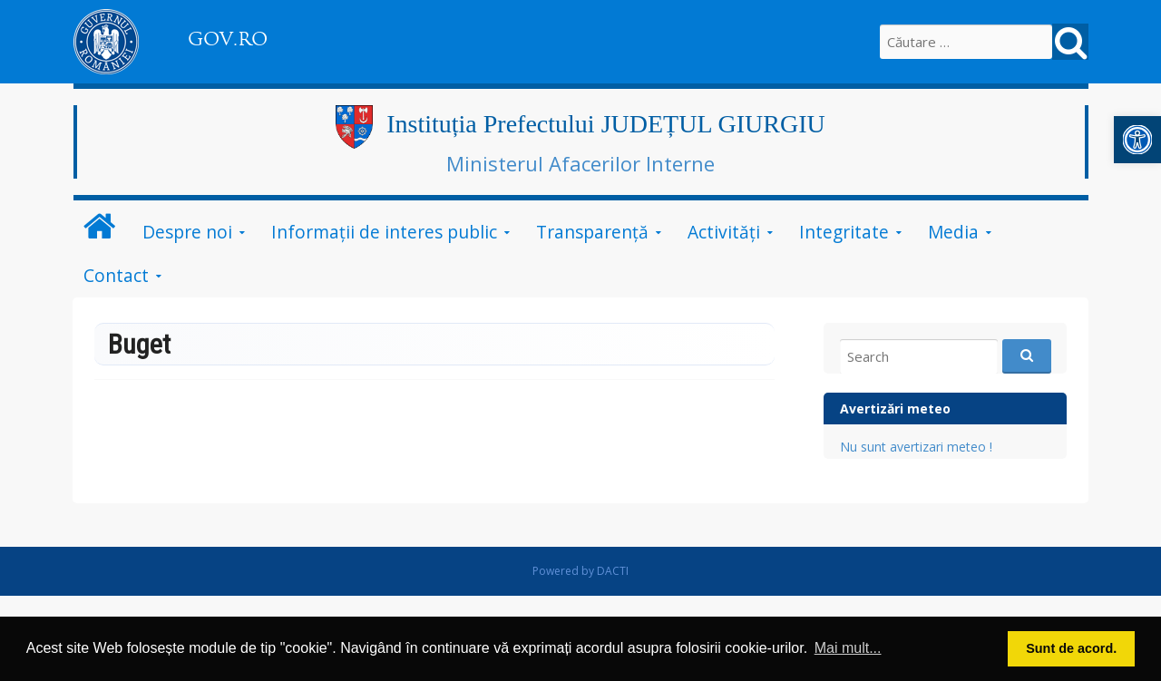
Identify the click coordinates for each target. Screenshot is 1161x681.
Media (953, 231)
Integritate (844, 231)
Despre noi (187, 231)
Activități (724, 231)
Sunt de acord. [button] (1071, 648)
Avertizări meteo (895, 408)
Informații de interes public (384, 231)
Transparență (592, 231)
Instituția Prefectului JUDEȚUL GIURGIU (605, 124)
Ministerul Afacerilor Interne (580, 163)
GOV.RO (228, 39)
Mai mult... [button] (848, 648)
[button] (1137, 139)
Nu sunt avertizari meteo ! (916, 446)
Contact (116, 275)
